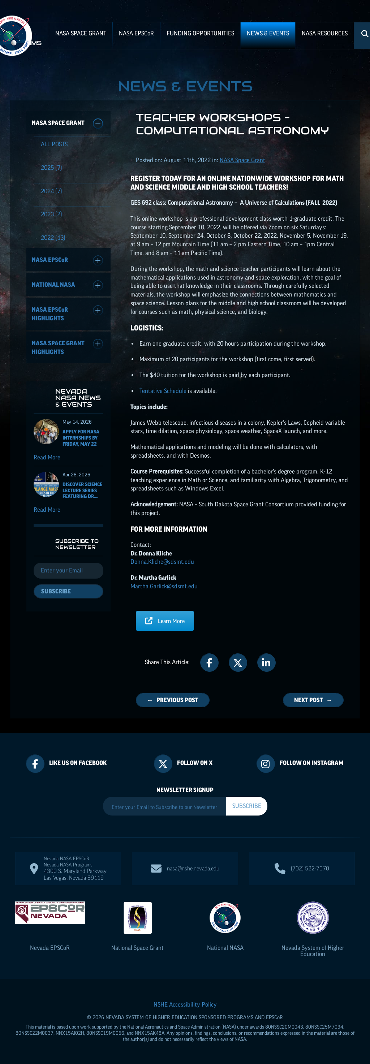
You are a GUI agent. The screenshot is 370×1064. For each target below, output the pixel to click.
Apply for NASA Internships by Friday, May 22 (81, 438)
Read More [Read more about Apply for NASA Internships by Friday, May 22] (47, 457)
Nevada (50, 947)
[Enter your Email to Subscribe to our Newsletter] (164, 807)
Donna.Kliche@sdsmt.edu (162, 561)
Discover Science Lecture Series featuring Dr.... (82, 490)
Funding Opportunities (200, 33)
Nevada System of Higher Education (312, 950)
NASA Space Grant (80, 33)
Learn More (165, 621)
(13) (53, 237)
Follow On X (194, 763)
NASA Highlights (67, 313)
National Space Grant (137, 947)
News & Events (268, 33)
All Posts (54, 144)
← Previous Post (172, 700)
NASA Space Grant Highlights (67, 347)
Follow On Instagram (312, 763)
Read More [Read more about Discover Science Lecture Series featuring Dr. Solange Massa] (47, 509)
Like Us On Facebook (78, 763)
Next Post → (313, 700)
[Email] (68, 571)
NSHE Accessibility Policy (185, 1004)
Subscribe (56, 591)
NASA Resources (325, 33)
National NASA (67, 285)
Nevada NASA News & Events (78, 397)
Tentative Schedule (162, 391)
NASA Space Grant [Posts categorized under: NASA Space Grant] (242, 160)
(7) (51, 167)
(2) (51, 214)
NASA (136, 33)
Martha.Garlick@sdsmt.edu (164, 586)
